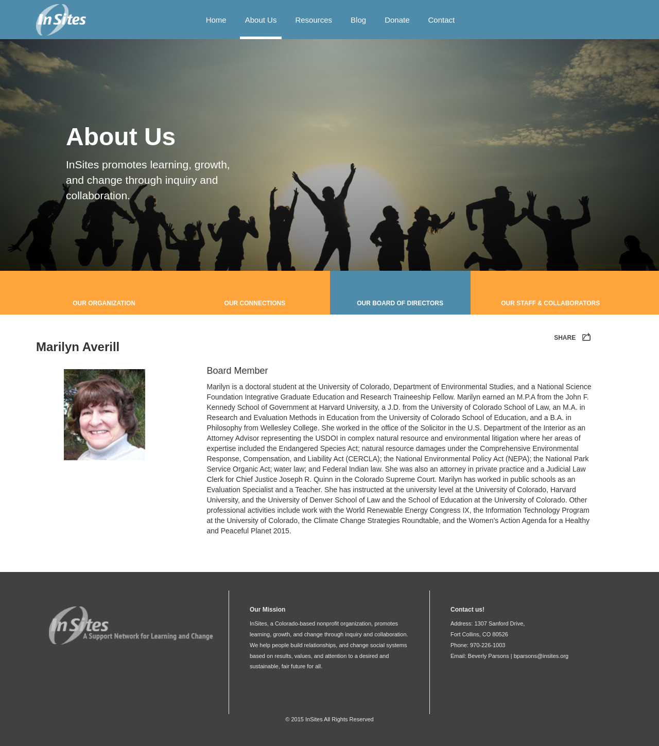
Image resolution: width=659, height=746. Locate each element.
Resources (313, 19)
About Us (261, 19)
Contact (441, 19)
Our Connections (255, 303)
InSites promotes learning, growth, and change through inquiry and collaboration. (148, 180)
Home (216, 19)
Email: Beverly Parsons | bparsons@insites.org (509, 656)
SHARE (573, 338)
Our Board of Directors (400, 303)
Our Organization (104, 303)
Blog (358, 19)
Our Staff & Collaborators (550, 303)
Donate (397, 19)
